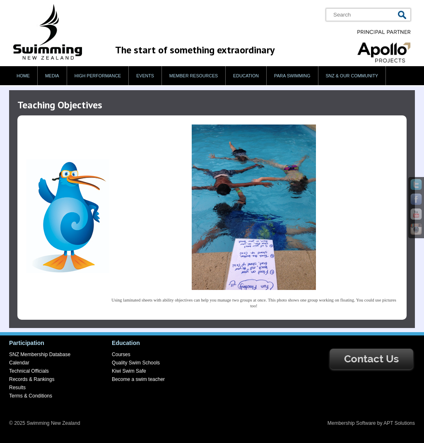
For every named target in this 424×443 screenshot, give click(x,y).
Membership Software (352, 423)
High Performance (98, 75)
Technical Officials (29, 371)
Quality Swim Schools (136, 363)
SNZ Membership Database (39, 354)
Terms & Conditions (30, 396)
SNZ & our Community (352, 75)
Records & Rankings (31, 379)
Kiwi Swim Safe (129, 371)
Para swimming (292, 75)
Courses (121, 354)
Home (23, 75)
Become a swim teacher (138, 379)
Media (52, 75)
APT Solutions (399, 423)
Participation (26, 343)
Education (246, 75)
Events (145, 75)
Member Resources (193, 75)
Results (17, 387)
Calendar (19, 363)
